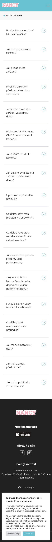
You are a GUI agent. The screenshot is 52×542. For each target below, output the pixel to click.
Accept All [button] (28, 534)
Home (9, 15)
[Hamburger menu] (48, 5)
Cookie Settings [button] (13, 534)
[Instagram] (29, 453)
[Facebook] (22, 453)
